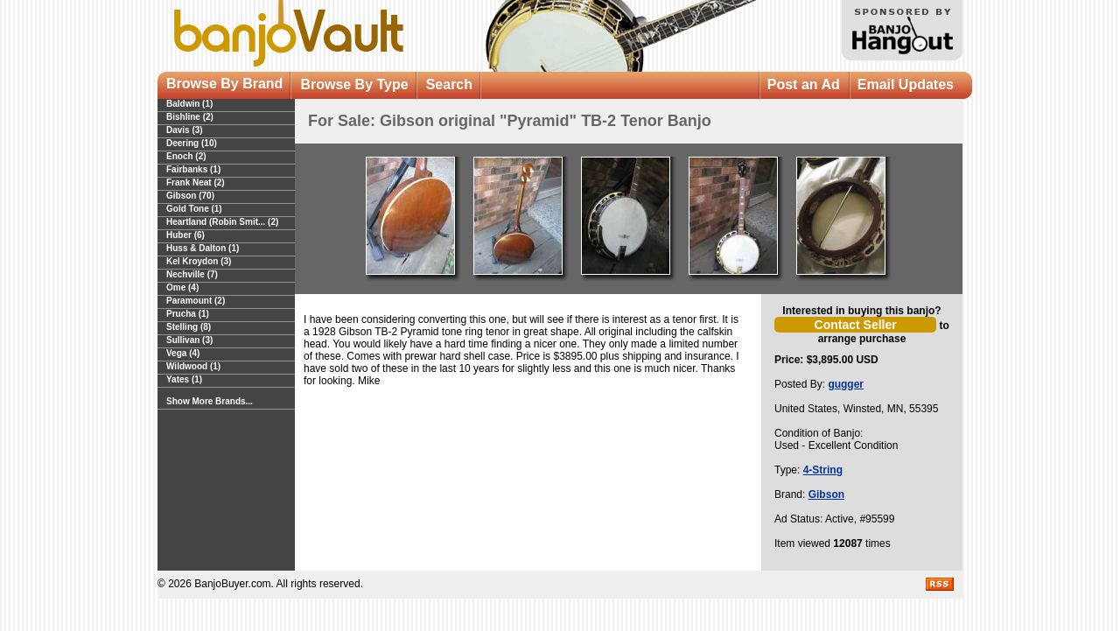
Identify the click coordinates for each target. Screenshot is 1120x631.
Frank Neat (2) (195, 182)
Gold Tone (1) (194, 209)
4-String (823, 470)
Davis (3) (184, 130)
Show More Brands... (209, 401)
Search (449, 84)
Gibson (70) (190, 195)
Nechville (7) (192, 274)
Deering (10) (191, 143)
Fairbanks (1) (193, 169)
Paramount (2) (195, 300)
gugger (846, 384)
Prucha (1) (187, 314)
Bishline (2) (190, 117)
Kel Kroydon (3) (198, 261)
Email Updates (906, 84)
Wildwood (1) (193, 366)
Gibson (826, 494)
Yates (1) (184, 379)
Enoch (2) (186, 156)
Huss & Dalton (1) (202, 248)
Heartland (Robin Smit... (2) (222, 222)
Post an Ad (803, 84)
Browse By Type (354, 84)
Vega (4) (183, 353)
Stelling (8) (188, 327)
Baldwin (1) (189, 104)
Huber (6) (185, 235)
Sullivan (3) (189, 340)
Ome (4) (182, 287)
